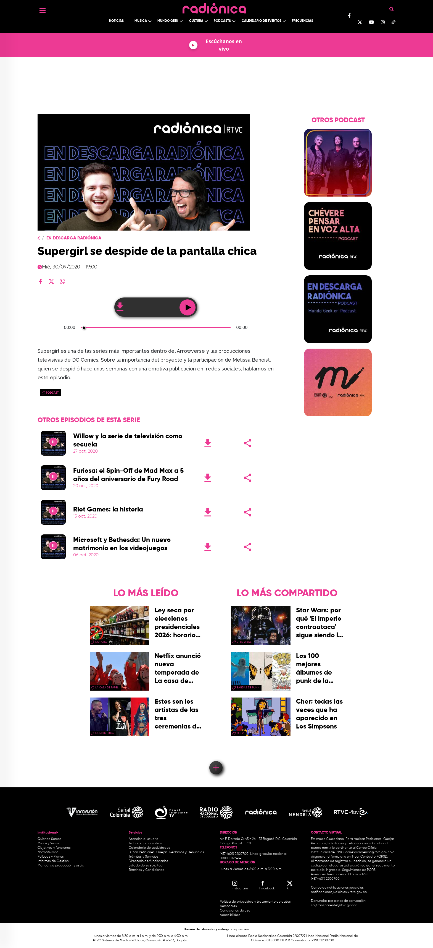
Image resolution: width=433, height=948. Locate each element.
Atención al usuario (143, 839)
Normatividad (48, 852)
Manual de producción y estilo (61, 865)
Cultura (196, 21)
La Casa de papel (106, 687)
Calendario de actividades (149, 848)
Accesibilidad (230, 915)
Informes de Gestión (53, 861)
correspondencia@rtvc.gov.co (368, 852)
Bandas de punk (248, 687)
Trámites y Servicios (143, 856)
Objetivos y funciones (54, 848)
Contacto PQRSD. (374, 856)
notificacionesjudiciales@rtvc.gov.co (339, 892)
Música (140, 21)
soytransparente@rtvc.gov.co (334, 905)
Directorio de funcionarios (148, 861)
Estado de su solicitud (146, 865)
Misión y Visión (48, 843)
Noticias (116, 21)
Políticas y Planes (51, 856)
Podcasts (222, 21)
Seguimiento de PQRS (359, 870)
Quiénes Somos (49, 839)
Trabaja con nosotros (145, 843)
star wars (244, 642)
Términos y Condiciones (146, 870)
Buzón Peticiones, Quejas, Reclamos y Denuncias (166, 852)
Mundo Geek (167, 21)
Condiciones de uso (235, 910)
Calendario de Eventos (261, 21)
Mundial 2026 (104, 733)
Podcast (52, 393)
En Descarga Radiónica (73, 238)
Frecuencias (302, 21)
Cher (240, 733)
